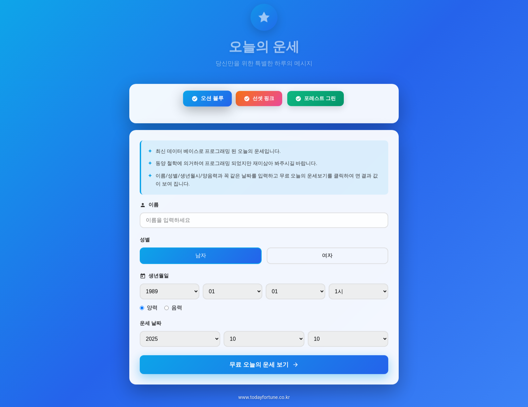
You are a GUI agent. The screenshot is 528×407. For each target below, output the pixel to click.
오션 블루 (207, 100)
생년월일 (154, 278)
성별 (145, 242)
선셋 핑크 (259, 100)
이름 (149, 207)
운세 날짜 (150, 325)
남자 (200, 257)
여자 (327, 257)
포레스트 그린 (315, 100)
